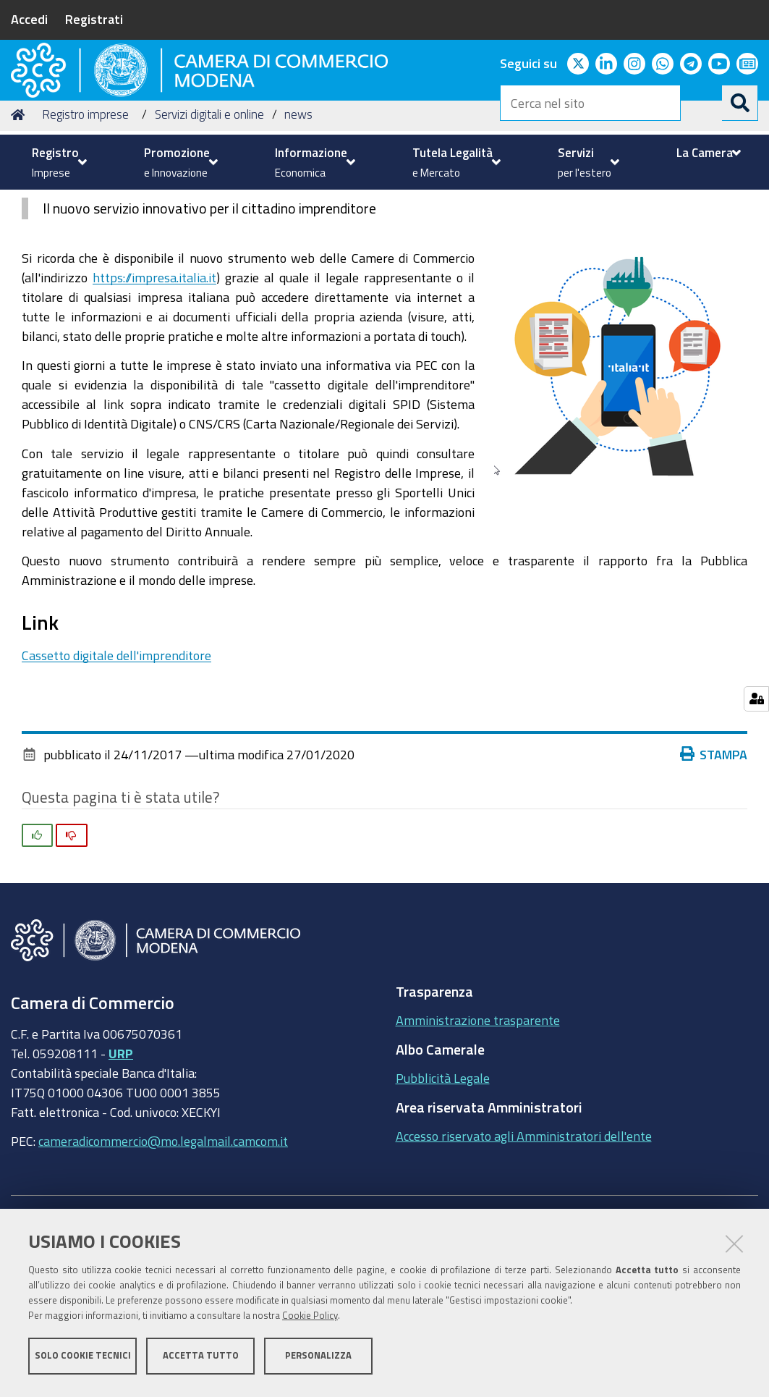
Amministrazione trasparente (478, 1130)
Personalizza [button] (318, 1359)
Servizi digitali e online (209, 225)
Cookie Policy (310, 1319)
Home (20, 225)
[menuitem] (57, 162)
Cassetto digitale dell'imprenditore (116, 765)
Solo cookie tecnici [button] (83, 1359)
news (298, 225)
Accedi (29, 18)
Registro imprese (85, 225)
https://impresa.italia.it (154, 387)
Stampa (714, 864)
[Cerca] (740, 103)
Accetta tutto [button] (201, 1359)
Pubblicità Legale (443, 1188)
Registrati (94, 18)
